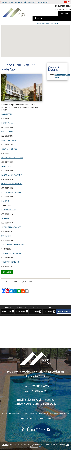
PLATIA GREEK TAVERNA (11, 192)
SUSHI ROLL (6, 236)
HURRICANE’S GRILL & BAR (12, 157)
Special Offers (30, 413)
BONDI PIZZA (7, 123)
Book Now (64, 311)
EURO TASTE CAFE (8, 140)
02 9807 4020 (38, 391)
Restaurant (64, 413)
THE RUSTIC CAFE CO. (10, 262)
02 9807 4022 (66, 10)
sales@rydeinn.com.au (40, 399)
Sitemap (5, 445)
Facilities (30, 418)
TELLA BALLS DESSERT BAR (12, 244)
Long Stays (42, 413)
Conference (53, 413)
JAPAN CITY (6, 166)
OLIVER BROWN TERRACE (11, 184)
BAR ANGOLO (6, 114)
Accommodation (15, 413)
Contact (50, 418)
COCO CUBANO (7, 131)
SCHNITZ (5, 218)
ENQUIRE (7, 272)
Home (39, 23)
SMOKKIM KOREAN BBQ (11, 227)
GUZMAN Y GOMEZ (9, 149)
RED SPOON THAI (8, 210)
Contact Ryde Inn (35, 302)
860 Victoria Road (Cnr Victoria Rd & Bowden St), (25, 2)
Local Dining (54, 23)
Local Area (45, 23)
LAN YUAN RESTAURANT (11, 175)
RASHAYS (5, 201)
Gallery (22, 418)
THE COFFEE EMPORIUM (11, 253)
